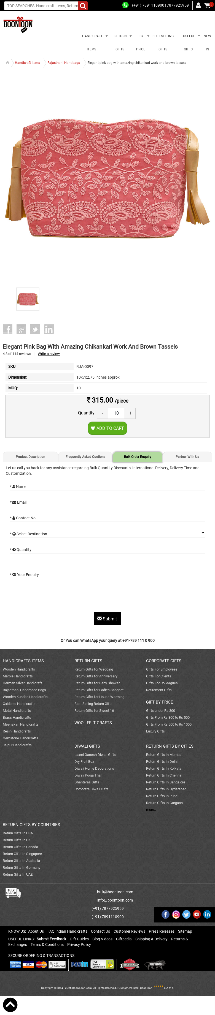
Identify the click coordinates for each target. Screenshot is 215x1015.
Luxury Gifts (155, 731)
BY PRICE (140, 42)
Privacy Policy (79, 944)
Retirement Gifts (159, 690)
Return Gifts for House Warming (99, 697)
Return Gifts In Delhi (162, 761)
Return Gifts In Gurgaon (164, 803)
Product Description (30, 457)
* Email (18, 502)
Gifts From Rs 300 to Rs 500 (168, 717)
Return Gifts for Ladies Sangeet (98, 690)
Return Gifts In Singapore (22, 854)
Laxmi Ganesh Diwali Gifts (95, 755)
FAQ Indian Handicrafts (67, 931)
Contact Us (100, 931)
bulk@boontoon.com (115, 892)
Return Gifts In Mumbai (164, 755)
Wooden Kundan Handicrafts (25, 697)
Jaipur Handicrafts (17, 745)
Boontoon (146, 987)
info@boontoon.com (115, 900)
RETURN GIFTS (120, 42)
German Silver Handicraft (22, 683)
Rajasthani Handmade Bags (24, 690)
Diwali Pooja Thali (88, 775)
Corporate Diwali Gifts (91, 789)
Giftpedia (124, 939)
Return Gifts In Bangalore (165, 782)
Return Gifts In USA (18, 833)
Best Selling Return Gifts (93, 704)
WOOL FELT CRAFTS (93, 722)
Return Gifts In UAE (18, 874)
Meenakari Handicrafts (21, 724)
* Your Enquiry (24, 574)
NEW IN (207, 42)
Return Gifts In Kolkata (163, 768)
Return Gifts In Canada (20, 847)
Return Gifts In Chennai (164, 775)
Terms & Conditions (47, 944)
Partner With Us (187, 457)
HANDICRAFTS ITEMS (23, 660)
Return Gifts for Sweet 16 (94, 711)
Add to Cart (107, 428)
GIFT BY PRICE (159, 702)
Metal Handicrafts (17, 711)
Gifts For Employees (162, 669)
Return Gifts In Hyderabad (166, 789)
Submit (107, 619)
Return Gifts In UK (17, 840)
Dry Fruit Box (84, 761)
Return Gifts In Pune (162, 796)
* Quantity (20, 549)
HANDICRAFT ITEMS (91, 42)
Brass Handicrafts (17, 717)
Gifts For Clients (158, 676)
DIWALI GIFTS (87, 746)
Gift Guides (79, 939)
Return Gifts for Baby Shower (97, 683)
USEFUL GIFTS (188, 42)
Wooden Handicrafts (19, 669)
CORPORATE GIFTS (163, 660)
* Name (18, 486)
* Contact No (23, 518)
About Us (36, 931)
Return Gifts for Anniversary (95, 676)
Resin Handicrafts (17, 731)
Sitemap (185, 931)
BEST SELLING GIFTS (163, 42)
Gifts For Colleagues (162, 683)
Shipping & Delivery (151, 939)
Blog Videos (102, 939)
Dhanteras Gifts (86, 782)
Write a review (49, 354)
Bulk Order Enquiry (137, 457)
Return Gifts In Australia (21, 861)
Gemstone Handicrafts (20, 738)
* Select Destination (28, 534)
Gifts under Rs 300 (160, 711)
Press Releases (161, 931)
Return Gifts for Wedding (93, 669)
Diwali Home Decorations (94, 768)
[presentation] (52, 601)
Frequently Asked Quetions (85, 457)
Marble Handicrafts (18, 676)
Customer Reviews (129, 931)
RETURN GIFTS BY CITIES (170, 746)
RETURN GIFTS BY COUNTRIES (31, 824)
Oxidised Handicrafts (19, 704)
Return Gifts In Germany (21, 867)
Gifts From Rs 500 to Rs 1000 (169, 724)
